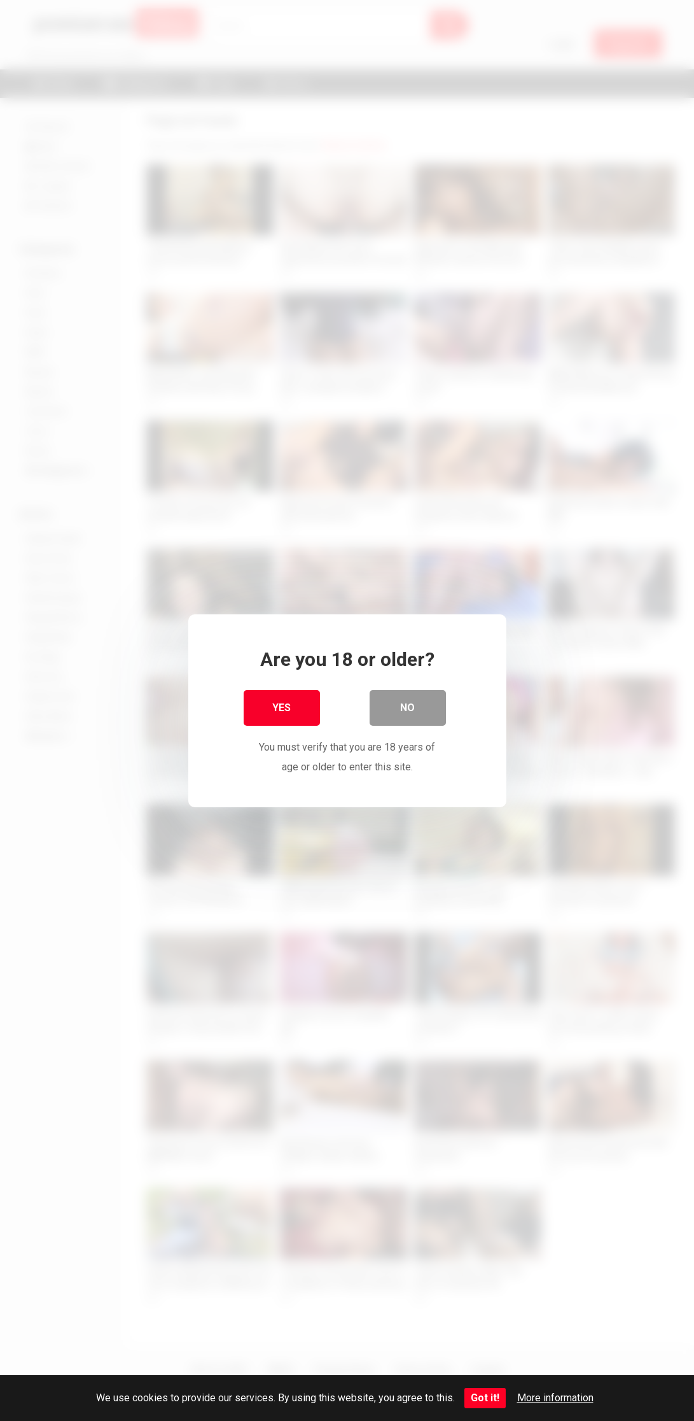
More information (555, 1398)
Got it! (485, 1398)
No (407, 707)
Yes (281, 707)
